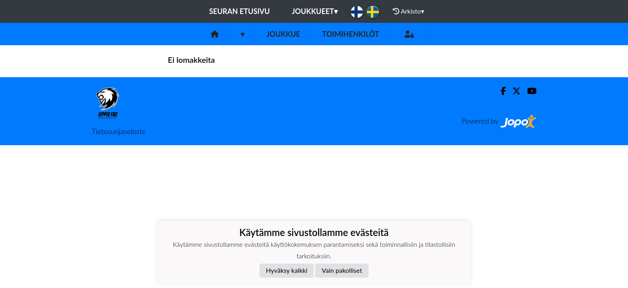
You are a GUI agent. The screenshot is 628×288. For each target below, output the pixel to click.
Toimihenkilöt (350, 34)
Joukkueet (315, 11)
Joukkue (283, 34)
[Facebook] (500, 91)
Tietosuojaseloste (118, 131)
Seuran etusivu (239, 11)
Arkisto (408, 11)
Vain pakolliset (342, 270)
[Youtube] (528, 91)
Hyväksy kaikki (286, 270)
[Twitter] (513, 91)
